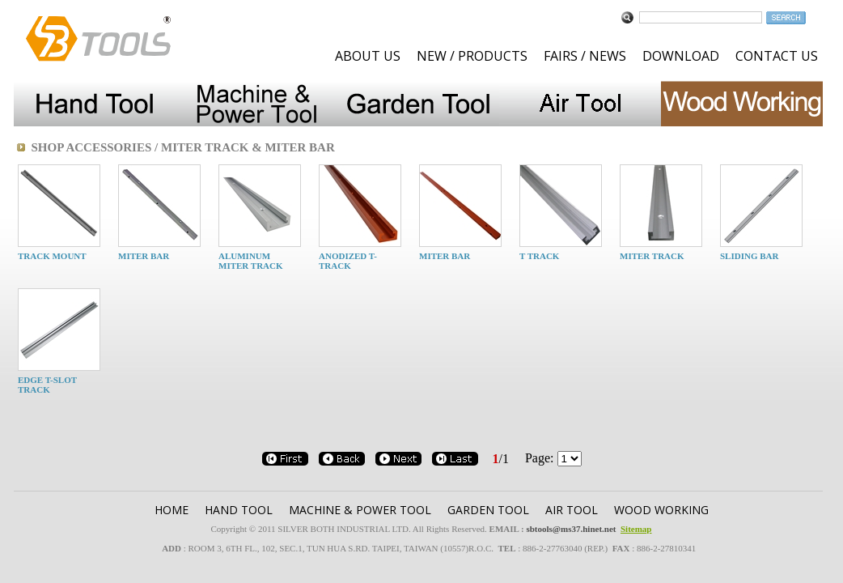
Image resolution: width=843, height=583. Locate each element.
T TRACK (539, 256)
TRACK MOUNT (52, 256)
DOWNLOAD (680, 56)
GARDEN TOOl (488, 509)
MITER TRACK (652, 256)
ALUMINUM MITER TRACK (250, 260)
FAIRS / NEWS (585, 56)
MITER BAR (143, 256)
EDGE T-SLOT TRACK (47, 384)
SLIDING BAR (749, 256)
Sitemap (636, 529)
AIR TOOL (571, 509)
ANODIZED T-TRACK (348, 260)
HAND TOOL (239, 509)
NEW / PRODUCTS (472, 56)
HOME (172, 509)
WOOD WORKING (661, 509)
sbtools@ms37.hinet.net (571, 529)
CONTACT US (776, 56)
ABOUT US (367, 56)
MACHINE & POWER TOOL (360, 509)
